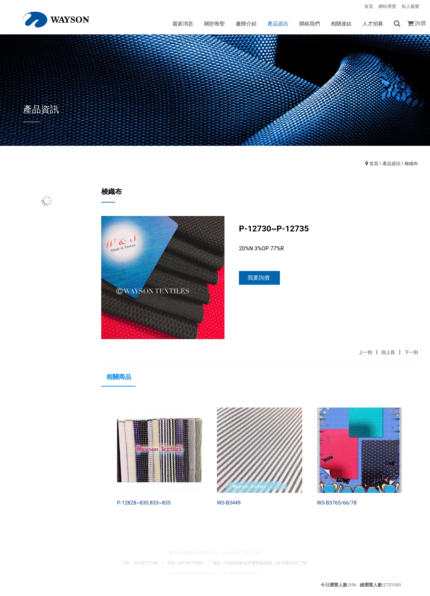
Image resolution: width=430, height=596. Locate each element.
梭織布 (411, 163)
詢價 (420, 23)
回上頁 (388, 352)
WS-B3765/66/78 (337, 503)
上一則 (365, 352)
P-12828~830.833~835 (144, 503)
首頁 (373, 163)
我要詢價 (259, 277)
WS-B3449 (229, 503)
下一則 (411, 352)
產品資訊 (391, 163)
